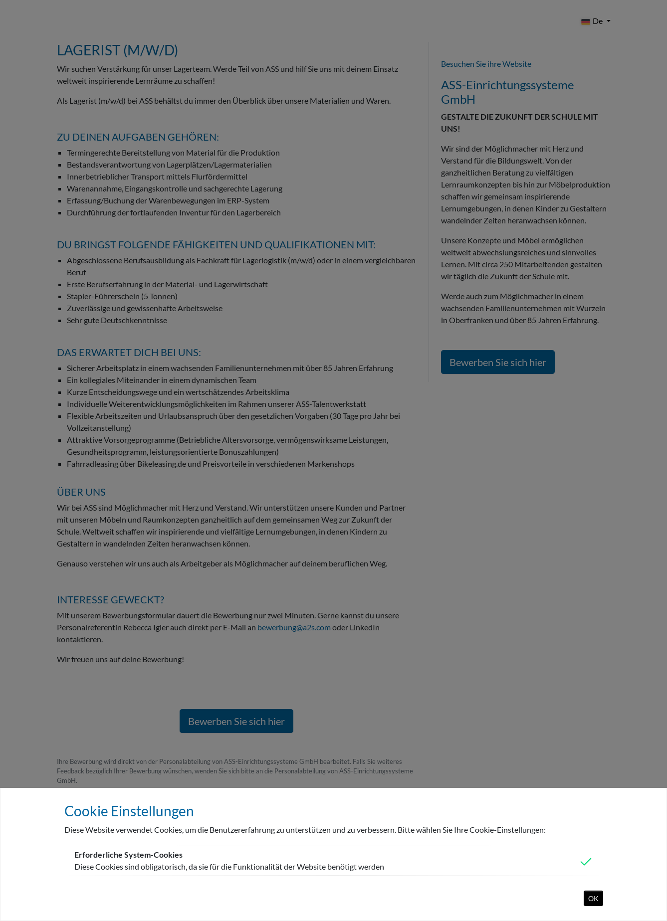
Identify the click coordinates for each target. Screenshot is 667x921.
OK (593, 898)
